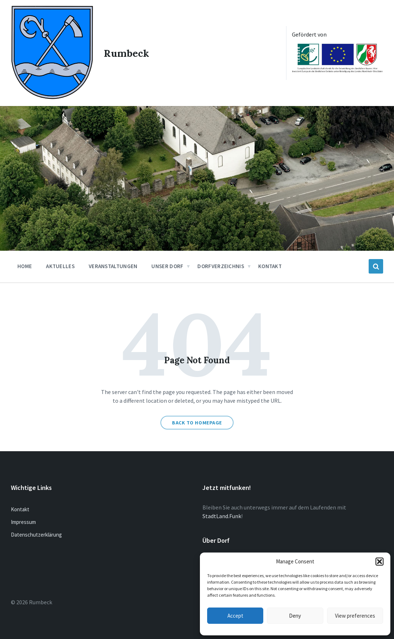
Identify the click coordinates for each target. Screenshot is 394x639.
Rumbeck (127, 52)
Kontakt (20, 508)
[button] (379, 561)
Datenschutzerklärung (36, 534)
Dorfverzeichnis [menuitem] (220, 266)
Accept (235, 615)
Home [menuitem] (24, 266)
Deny (295, 615)
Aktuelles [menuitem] (60, 266)
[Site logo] (52, 97)
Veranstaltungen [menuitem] (113, 266)
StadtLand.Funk (221, 515)
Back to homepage (197, 422)
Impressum (23, 521)
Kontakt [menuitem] (270, 266)
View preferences (355, 615)
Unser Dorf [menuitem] (167, 266)
